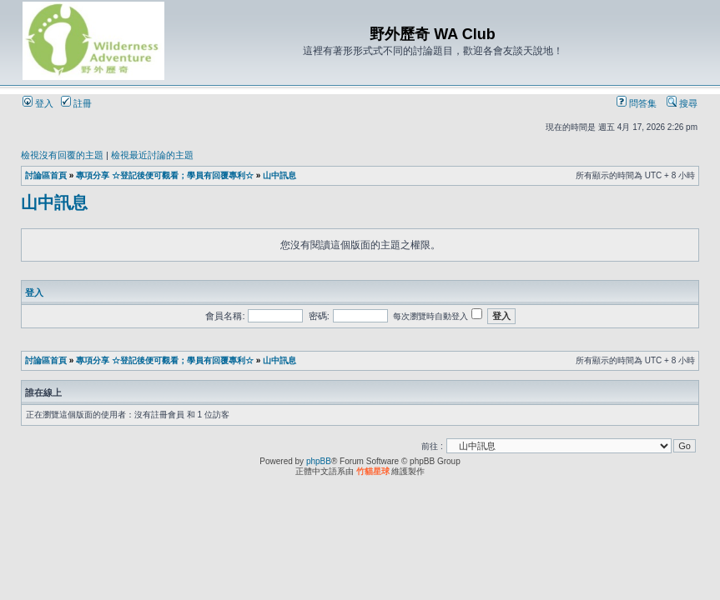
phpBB (318, 461)
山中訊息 (279, 175)
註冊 (76, 103)
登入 (38, 103)
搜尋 (682, 103)
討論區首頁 (46, 175)
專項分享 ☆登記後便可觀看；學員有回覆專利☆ (165, 175)
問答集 (637, 103)
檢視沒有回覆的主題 (62, 155)
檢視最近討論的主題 (152, 155)
